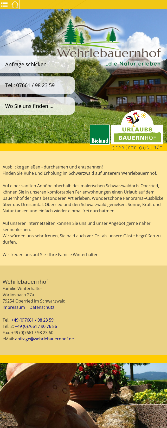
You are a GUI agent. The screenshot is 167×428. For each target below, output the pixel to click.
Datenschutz (41, 307)
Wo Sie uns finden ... (29, 106)
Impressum (14, 307)
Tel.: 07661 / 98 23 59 (30, 85)
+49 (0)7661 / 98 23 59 (32, 320)
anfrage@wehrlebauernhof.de (44, 339)
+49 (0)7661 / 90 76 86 (36, 326)
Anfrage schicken (26, 64)
